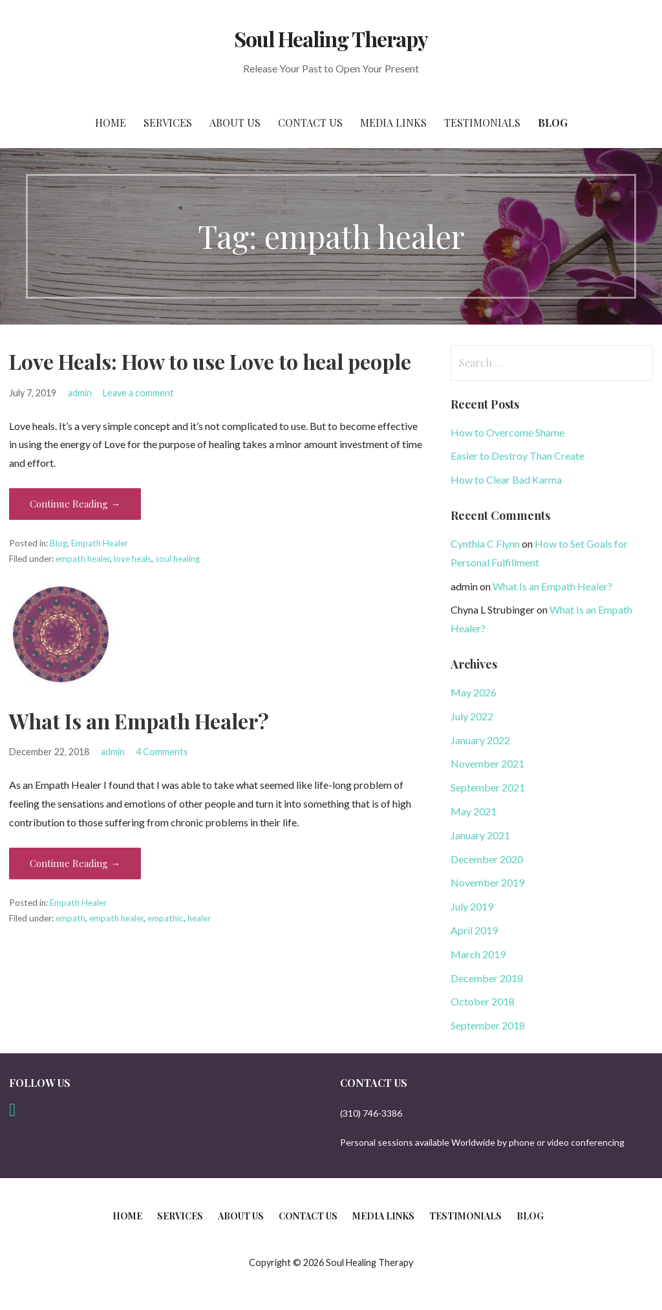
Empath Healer (99, 543)
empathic (165, 918)
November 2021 (487, 763)
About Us (235, 122)
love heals (132, 558)
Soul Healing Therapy (331, 38)
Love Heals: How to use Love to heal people (210, 361)
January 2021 (480, 835)
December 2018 (487, 978)
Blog (553, 122)
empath (70, 918)
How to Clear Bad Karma (506, 479)
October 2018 (483, 1001)
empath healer (83, 558)
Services (168, 122)
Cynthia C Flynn (485, 543)
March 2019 (478, 954)
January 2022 (480, 740)
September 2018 (488, 1025)
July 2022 (472, 716)
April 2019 (474, 930)
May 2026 (473, 692)
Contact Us (310, 122)
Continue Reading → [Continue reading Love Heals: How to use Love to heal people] (75, 503)
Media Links (393, 122)
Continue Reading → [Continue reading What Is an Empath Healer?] (75, 863)
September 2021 (488, 787)
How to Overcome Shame (507, 432)
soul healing (177, 558)
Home (110, 122)
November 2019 (487, 882)
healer (199, 918)
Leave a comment (138, 392)
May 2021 (473, 811)
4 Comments (162, 751)
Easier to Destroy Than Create (517, 455)
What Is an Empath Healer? (139, 721)
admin (80, 392)
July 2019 (472, 906)
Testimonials (482, 122)
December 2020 (487, 859)
